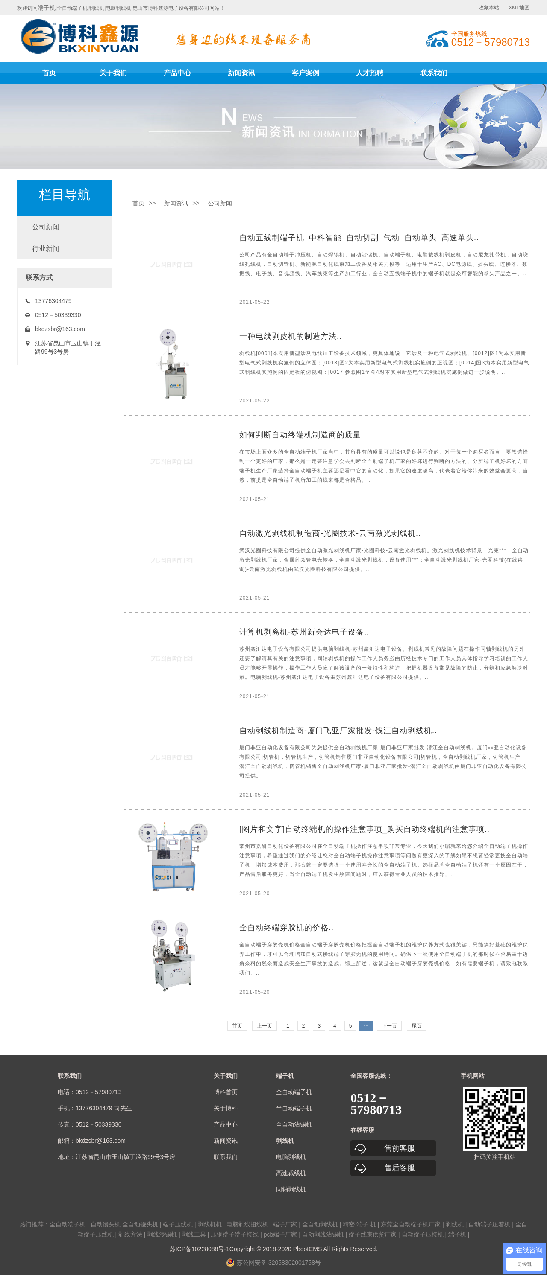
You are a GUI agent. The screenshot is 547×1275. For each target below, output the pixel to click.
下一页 (389, 1026)
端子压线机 (178, 1224)
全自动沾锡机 (294, 1124)
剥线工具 (194, 1234)
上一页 (264, 1026)
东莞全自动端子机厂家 (411, 1224)
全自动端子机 (294, 1092)
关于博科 (226, 1108)
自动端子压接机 (423, 1234)
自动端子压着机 (489, 1224)
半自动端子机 (294, 1108)
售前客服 (399, 1148)
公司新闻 (45, 226)
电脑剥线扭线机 (247, 1224)
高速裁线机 (291, 1173)
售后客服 (399, 1168)
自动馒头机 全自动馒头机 (124, 1224)
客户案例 (305, 72)
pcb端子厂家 (280, 1234)
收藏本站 (489, 8)
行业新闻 (45, 248)
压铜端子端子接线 (235, 1234)
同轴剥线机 (291, 1189)
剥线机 (455, 1224)
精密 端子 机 (359, 1224)
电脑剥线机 (291, 1156)
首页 (49, 72)
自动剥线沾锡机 (323, 1234)
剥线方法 (130, 1234)
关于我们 (113, 72)
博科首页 (226, 1092)
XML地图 (519, 8)
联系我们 (433, 72)
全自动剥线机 (320, 1224)
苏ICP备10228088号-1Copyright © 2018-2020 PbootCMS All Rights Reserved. (274, 1249)
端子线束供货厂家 (373, 1234)
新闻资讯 (241, 72)
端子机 (47, 7)
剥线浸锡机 (162, 1234)
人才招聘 (369, 72)
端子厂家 (285, 1224)
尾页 (417, 1026)
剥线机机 (210, 1224)
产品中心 (177, 72)
